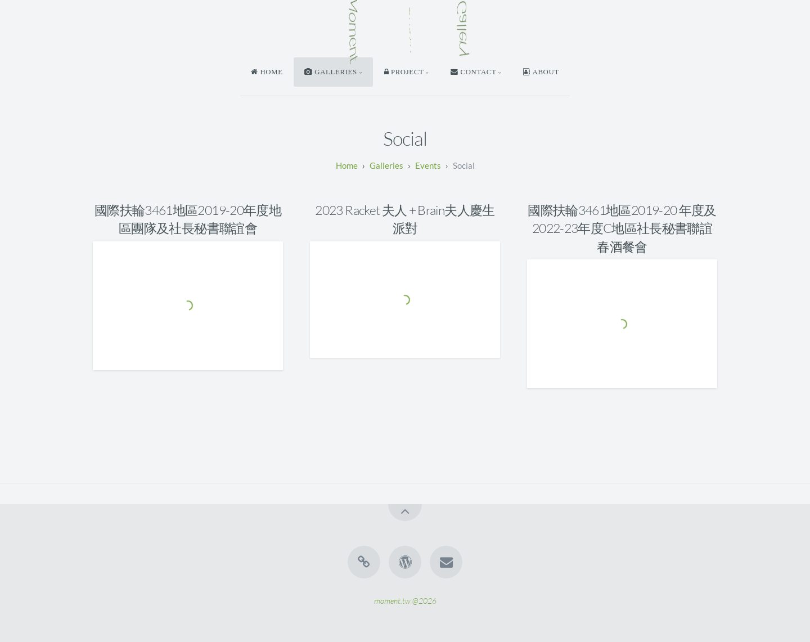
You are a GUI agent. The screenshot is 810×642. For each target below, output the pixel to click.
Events (428, 165)
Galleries (386, 165)
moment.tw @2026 (405, 600)
